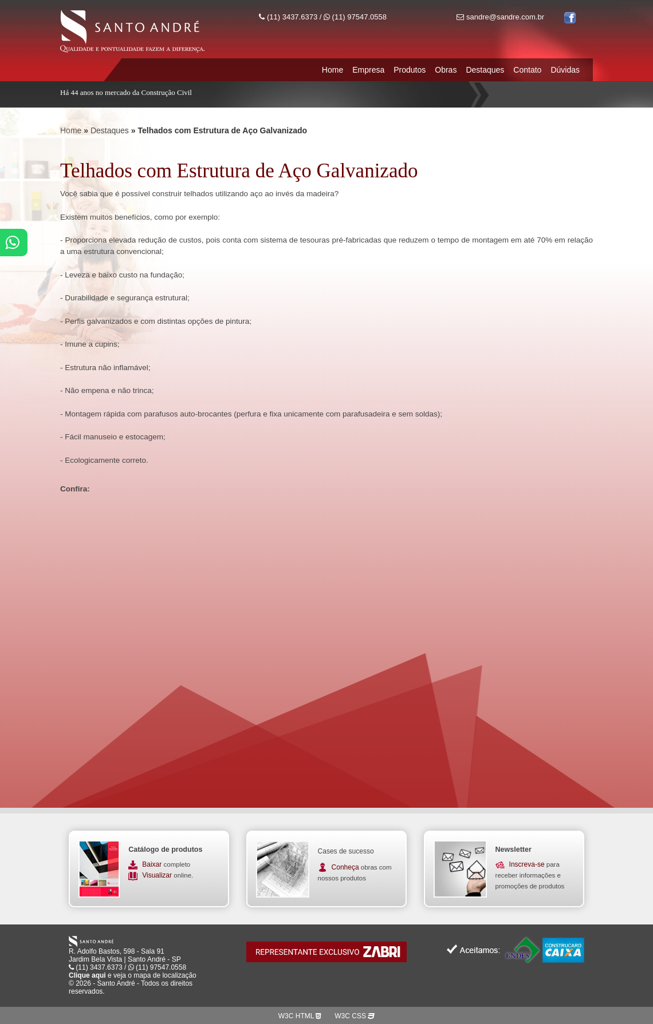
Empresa (368, 69)
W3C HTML (299, 1016)
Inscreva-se (527, 864)
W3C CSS (355, 1016)
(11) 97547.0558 (355, 17)
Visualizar (158, 875)
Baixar (152, 864)
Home (332, 69)
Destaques (485, 69)
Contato (527, 69)
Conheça (345, 867)
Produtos (410, 69)
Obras (446, 69)
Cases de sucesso (346, 851)
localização (179, 975)
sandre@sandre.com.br (500, 17)
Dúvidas (565, 69)
